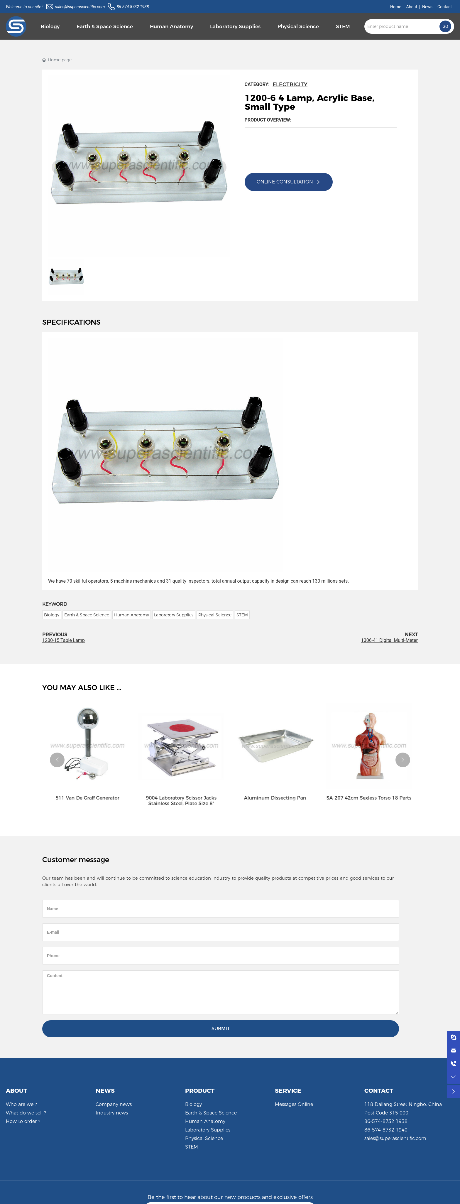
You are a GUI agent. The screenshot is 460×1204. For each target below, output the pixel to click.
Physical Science (204, 1138)
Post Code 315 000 (386, 1113)
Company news (114, 1104)
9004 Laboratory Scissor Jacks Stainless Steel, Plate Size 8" (183, 800)
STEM (191, 1147)
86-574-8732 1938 (132, 6)
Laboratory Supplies (207, 1130)
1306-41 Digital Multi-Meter (389, 640)
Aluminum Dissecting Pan (277, 798)
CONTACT (378, 1090)
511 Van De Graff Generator (89, 798)
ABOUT (16, 1090)
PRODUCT (199, 1090)
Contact (444, 6)
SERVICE (288, 1090)
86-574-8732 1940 (385, 1130)
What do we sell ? (26, 1113)
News (427, 6)
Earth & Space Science (211, 1113)
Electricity (290, 84)
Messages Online (294, 1104)
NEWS (105, 1090)
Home (395, 6)
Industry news (112, 1113)
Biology (193, 1104)
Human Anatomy (205, 1121)
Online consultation (285, 182)
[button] (57, 760)
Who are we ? (21, 1104)
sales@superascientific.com (80, 6)
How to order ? (23, 1121)
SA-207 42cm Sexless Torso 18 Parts (370, 798)
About (411, 6)
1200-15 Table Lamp (63, 640)
